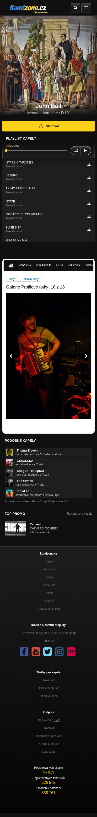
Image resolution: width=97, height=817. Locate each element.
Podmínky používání (49, 736)
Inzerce (49, 641)
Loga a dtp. (49, 751)
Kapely (49, 561)
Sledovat (48, 126)
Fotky (11, 279)
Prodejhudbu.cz (49, 688)
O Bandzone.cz (49, 744)
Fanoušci (49, 585)
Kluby (49, 593)
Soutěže (49, 601)
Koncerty (49, 569)
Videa (49, 577)
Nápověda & (49, 720)
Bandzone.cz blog (49, 608)
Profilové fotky (29, 279)
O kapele (43, 265)
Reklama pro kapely (79, 513)
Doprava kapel (49, 696)
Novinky (25, 265)
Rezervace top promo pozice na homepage (49, 633)
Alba (60, 265)
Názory (75, 265)
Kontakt (49, 728)
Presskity (49, 680)
